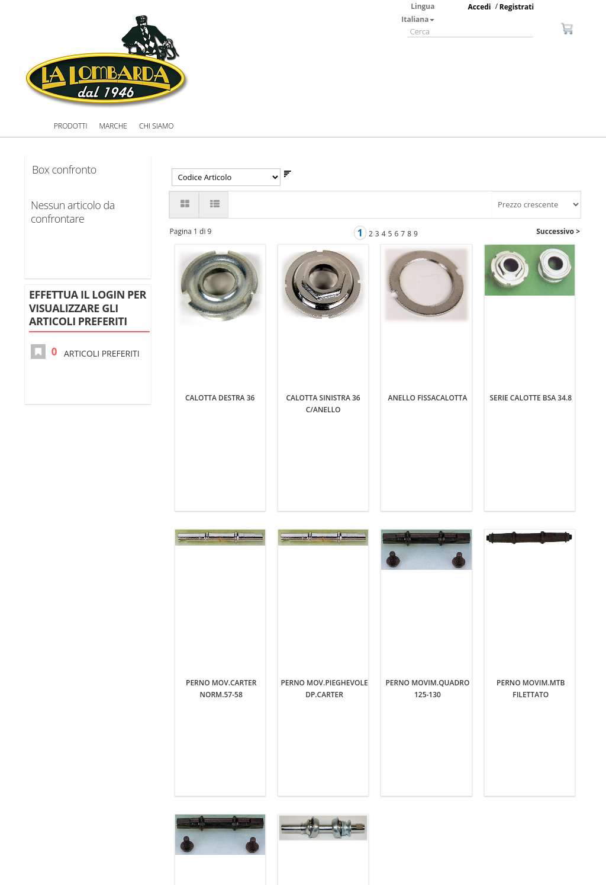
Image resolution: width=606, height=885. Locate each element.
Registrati (516, 7)
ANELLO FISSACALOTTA (428, 250)
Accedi (479, 7)
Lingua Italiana (417, 12)
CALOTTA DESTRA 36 (219, 250)
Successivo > (558, 231)
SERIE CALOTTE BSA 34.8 (530, 250)
